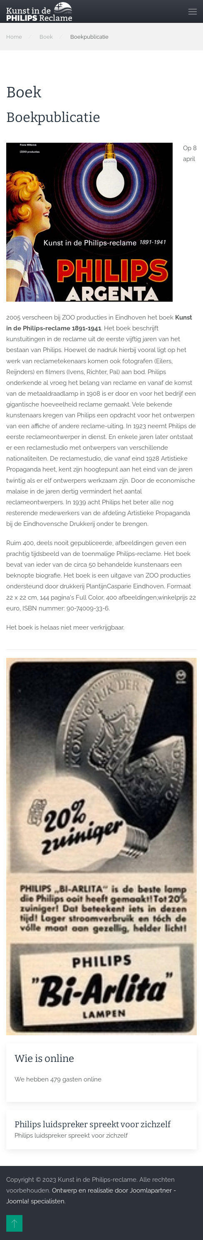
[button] (192, 11)
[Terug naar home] (39, 11)
